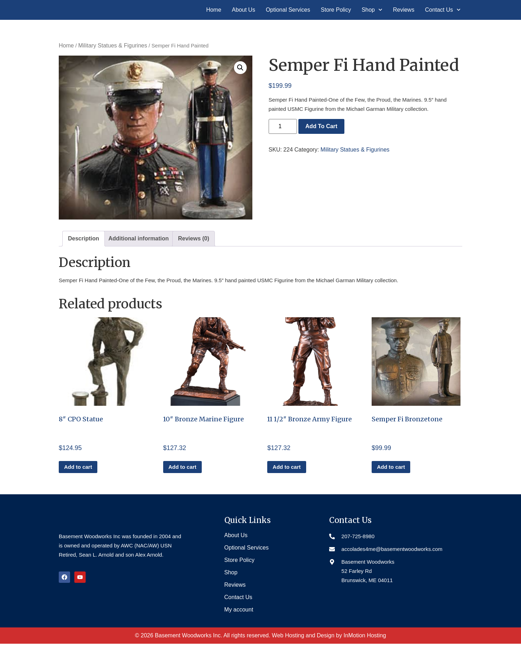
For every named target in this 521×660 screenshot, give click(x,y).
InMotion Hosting (365, 652)
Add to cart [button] (78, 483)
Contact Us (442, 18)
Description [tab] (83, 254)
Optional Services (288, 18)
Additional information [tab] (138, 254)
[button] (240, 83)
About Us (243, 18)
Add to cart (321, 142)
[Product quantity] (283, 142)
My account (238, 626)
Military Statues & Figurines (112, 62)
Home (213, 18)
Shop (372, 18)
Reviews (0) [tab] (193, 254)
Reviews (403, 18)
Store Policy (336, 18)
